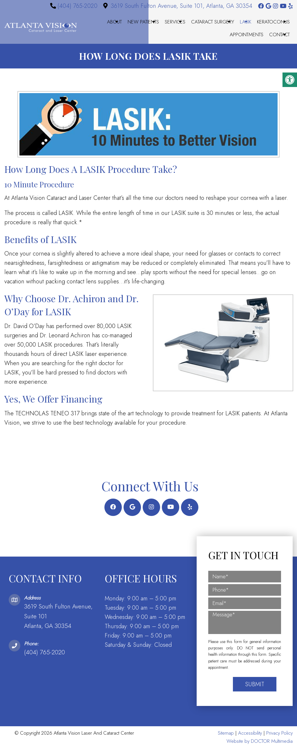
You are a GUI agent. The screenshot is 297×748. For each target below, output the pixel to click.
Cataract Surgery (212, 21)
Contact (279, 34)
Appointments (246, 34)
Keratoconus (273, 21)
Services (175, 21)
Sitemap (226, 732)
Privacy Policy (279, 732)
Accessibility (250, 732)
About (114, 21)
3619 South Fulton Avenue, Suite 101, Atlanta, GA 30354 (181, 6)
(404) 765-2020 (77, 6)
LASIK (245, 21)
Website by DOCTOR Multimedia (260, 741)
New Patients (143, 21)
